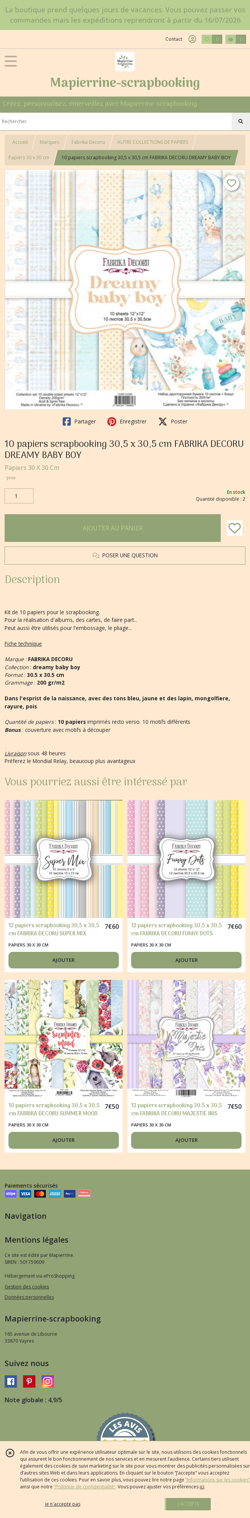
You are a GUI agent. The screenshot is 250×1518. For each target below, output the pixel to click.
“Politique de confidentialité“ (84, 1486)
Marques (49, 142)
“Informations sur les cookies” (217, 1479)
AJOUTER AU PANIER (113, 528)
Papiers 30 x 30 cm (28, 157)
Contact (173, 39)
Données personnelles (29, 1297)
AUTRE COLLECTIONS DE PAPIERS (152, 142)
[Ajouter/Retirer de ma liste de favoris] (234, 528)
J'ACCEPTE (188, 1504)
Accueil (20, 142)
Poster (172, 421)
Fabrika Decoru (88, 142)
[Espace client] (192, 39)
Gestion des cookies (27, 1286)
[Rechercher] (241, 121)
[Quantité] (19, 496)
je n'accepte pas (62, 1504)
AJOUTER (63, 959)
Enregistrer (127, 421)
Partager (79, 421)
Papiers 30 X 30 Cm (32, 467)
